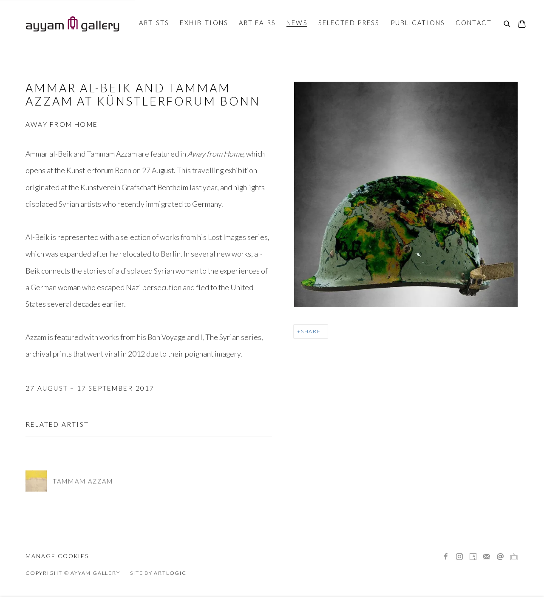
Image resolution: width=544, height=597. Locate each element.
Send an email (500, 557)
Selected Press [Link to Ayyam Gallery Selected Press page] (349, 22)
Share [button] (311, 331)
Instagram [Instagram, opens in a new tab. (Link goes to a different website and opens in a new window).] (459, 557)
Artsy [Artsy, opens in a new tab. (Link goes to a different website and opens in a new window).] (473, 557)
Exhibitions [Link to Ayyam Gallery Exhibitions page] (204, 22)
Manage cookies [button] (57, 556)
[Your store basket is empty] (522, 24)
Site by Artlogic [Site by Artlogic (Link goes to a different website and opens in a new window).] (158, 573)
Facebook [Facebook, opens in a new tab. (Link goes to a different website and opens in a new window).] (446, 557)
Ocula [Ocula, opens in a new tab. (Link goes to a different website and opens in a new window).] (514, 557)
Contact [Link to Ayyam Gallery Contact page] (474, 22)
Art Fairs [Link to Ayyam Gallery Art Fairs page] (257, 22)
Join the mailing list (487, 557)
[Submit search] (507, 24)
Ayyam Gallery (72, 24)
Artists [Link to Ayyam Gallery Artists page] (154, 22)
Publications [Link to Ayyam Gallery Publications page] (418, 22)
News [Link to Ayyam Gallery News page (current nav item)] (297, 22)
